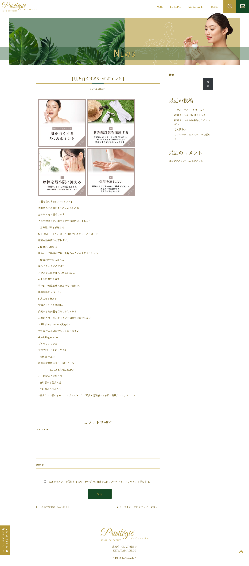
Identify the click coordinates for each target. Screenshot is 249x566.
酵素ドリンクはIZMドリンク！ (191, 115)
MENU (160, 7)
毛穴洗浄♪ (180, 129)
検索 (171, 75)
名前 (40, 465)
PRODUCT (214, 7)
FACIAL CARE (195, 8)
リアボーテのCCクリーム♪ (189, 110)
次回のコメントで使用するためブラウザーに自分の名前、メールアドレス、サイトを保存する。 (100, 481)
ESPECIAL (175, 7)
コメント (42, 429)
